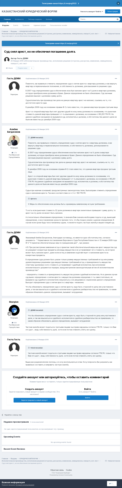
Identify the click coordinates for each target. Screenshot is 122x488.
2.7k (14, 153)
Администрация (40, 25)
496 (14, 323)
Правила (26, 25)
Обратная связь (57, 470)
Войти (87, 398)
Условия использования (24, 485)
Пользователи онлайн (58, 25)
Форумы (5, 25)
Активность (19, 19)
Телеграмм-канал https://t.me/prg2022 (59, 3)
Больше (49, 19)
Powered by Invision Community (61, 475)
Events (15, 25)
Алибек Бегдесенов (13, 130)
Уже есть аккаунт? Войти (91, 11)
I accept (113, 484)
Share (9, 68)
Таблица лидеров (35, 19)
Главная (7, 20)
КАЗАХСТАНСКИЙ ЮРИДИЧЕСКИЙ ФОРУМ (29, 11)
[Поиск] (90, 19)
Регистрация (113, 11)
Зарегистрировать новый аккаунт (34, 400)
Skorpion (13, 302)
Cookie (69, 470)
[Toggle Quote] (29, 137)
